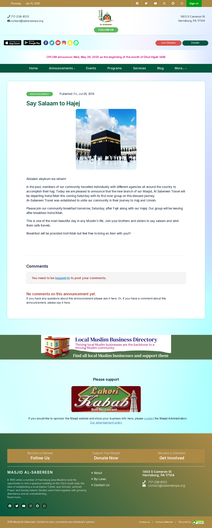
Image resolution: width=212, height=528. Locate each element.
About (97, 473)
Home (33, 68)
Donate (195, 42)
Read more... (14, 497)
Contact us (144, 522)
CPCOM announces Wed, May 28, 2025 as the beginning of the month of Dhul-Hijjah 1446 (106, 57)
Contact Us (101, 485)
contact (149, 418)
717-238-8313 (157, 482)
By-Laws (99, 479)
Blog (160, 68)
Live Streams (168, 42)
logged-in (62, 278)
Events (91, 68)
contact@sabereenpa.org (166, 485)
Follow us (105, 29)
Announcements (62, 68)
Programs (114, 68)
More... (180, 68)
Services (139, 68)
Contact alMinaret (164, 522)
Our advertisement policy (106, 422)
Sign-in (193, 3)
